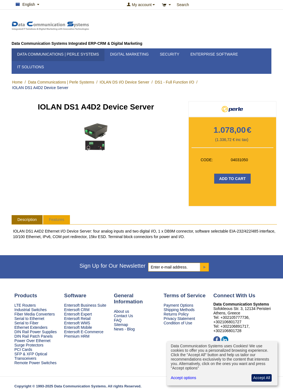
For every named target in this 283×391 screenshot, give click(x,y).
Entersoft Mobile (78, 327)
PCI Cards (23, 349)
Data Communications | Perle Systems (58, 54)
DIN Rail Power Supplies (35, 332)
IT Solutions (30, 67)
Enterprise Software (214, 54)
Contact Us (123, 316)
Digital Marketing (129, 54)
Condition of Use (178, 323)
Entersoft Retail (77, 318)
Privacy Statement (179, 318)
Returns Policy (176, 314)
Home (17, 82)
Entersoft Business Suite (85, 305)
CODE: (207, 160)
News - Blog (124, 329)
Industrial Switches (30, 309)
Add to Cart (232, 178)
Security (169, 54)
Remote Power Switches (35, 363)
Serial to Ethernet (29, 318)
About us (121, 311)
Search (183, 4)
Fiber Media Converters (34, 314)
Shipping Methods (179, 309)
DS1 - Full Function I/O (174, 82)
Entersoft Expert (78, 314)
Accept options (183, 378)
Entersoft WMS (77, 323)
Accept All (261, 378)
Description (27, 219)
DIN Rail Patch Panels (33, 336)
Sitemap (121, 324)
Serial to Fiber (26, 323)
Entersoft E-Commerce (83, 332)
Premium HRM (77, 336)
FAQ (118, 320)
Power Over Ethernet (32, 340)
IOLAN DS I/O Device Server (125, 82)
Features (56, 219)
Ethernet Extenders (31, 327)
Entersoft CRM (77, 309)
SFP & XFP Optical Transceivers (30, 356)
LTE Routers (25, 305)
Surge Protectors (28, 345)
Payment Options (178, 305)
